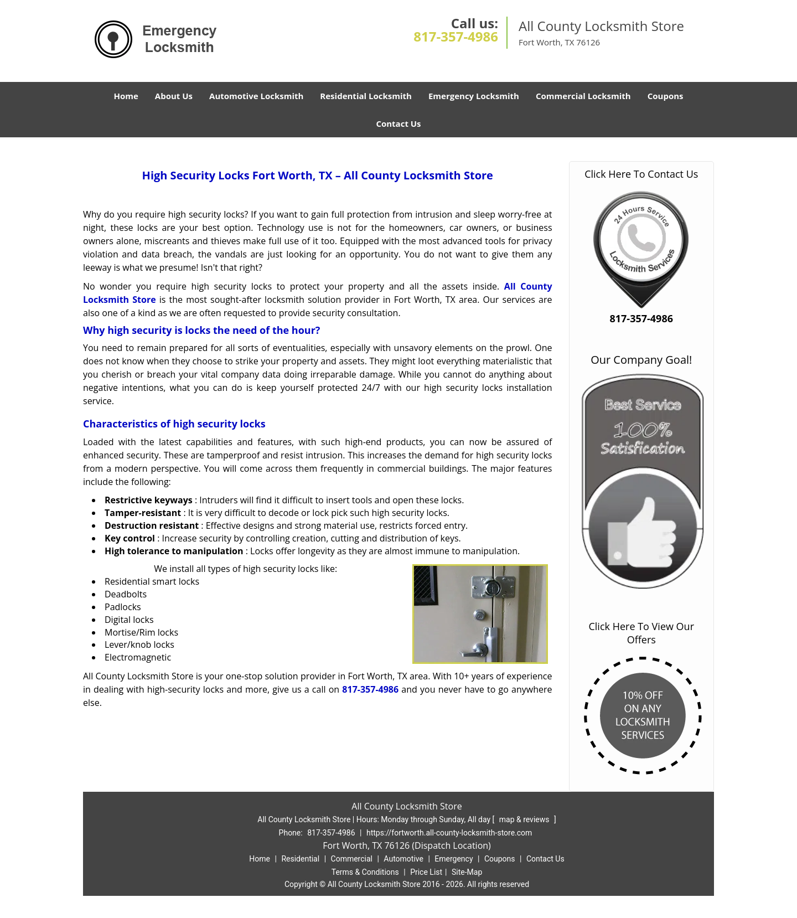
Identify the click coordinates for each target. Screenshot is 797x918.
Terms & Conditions (365, 872)
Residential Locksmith (366, 95)
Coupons (666, 95)
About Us (174, 95)
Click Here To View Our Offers (641, 633)
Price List (426, 872)
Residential (300, 858)
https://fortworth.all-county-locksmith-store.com (449, 832)
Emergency (453, 858)
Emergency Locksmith (473, 95)
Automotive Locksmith (256, 95)
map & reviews (525, 819)
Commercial (351, 858)
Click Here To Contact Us (641, 173)
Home (125, 95)
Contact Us (398, 123)
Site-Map (467, 872)
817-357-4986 (455, 36)
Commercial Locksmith (583, 95)
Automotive (403, 858)
